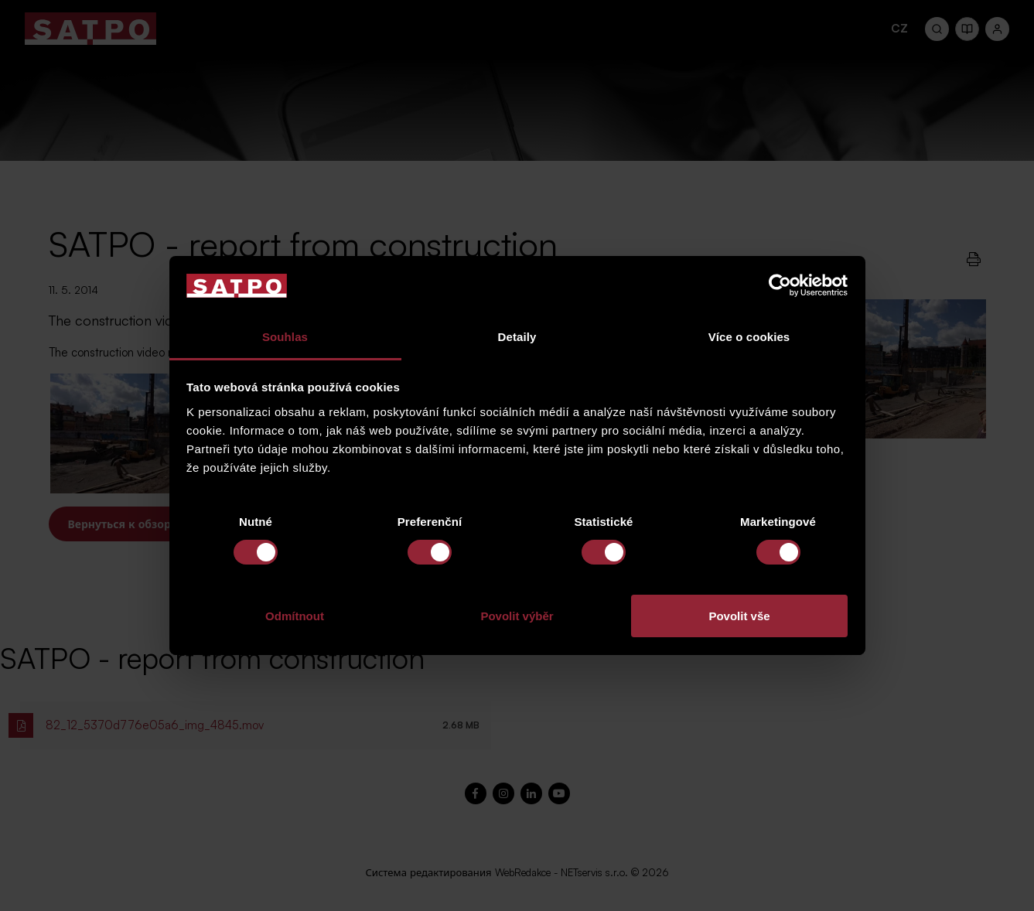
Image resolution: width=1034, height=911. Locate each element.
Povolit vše (739, 616)
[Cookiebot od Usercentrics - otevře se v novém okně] (780, 285)
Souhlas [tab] (285, 336)
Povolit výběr (516, 616)
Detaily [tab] (517, 336)
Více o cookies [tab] (749, 336)
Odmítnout (294, 616)
